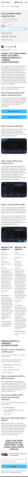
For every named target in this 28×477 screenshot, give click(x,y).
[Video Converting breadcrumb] (15, 6)
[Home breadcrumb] (2, 6)
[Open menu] (26, 2)
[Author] (2, 46)
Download (6, 364)
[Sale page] (19, 2)
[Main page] (5, 2)
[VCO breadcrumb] (7, 6)
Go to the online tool (8, 407)
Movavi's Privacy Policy (16, 472)
